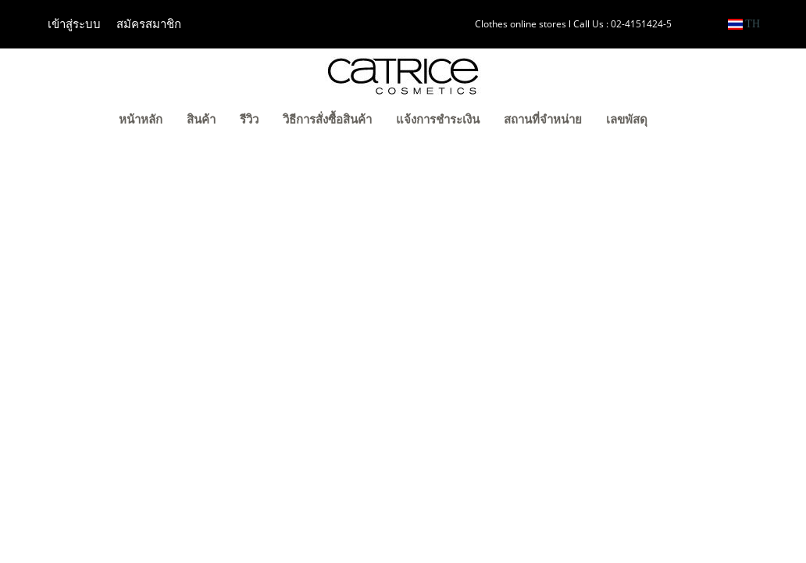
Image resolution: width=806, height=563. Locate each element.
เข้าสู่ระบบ (74, 24)
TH (744, 24)
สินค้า (201, 120)
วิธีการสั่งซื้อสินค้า (327, 120)
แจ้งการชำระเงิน (438, 120)
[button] (683, 121)
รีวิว (249, 120)
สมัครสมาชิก (148, 24)
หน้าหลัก (140, 120)
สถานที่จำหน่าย (543, 120)
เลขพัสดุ (626, 120)
